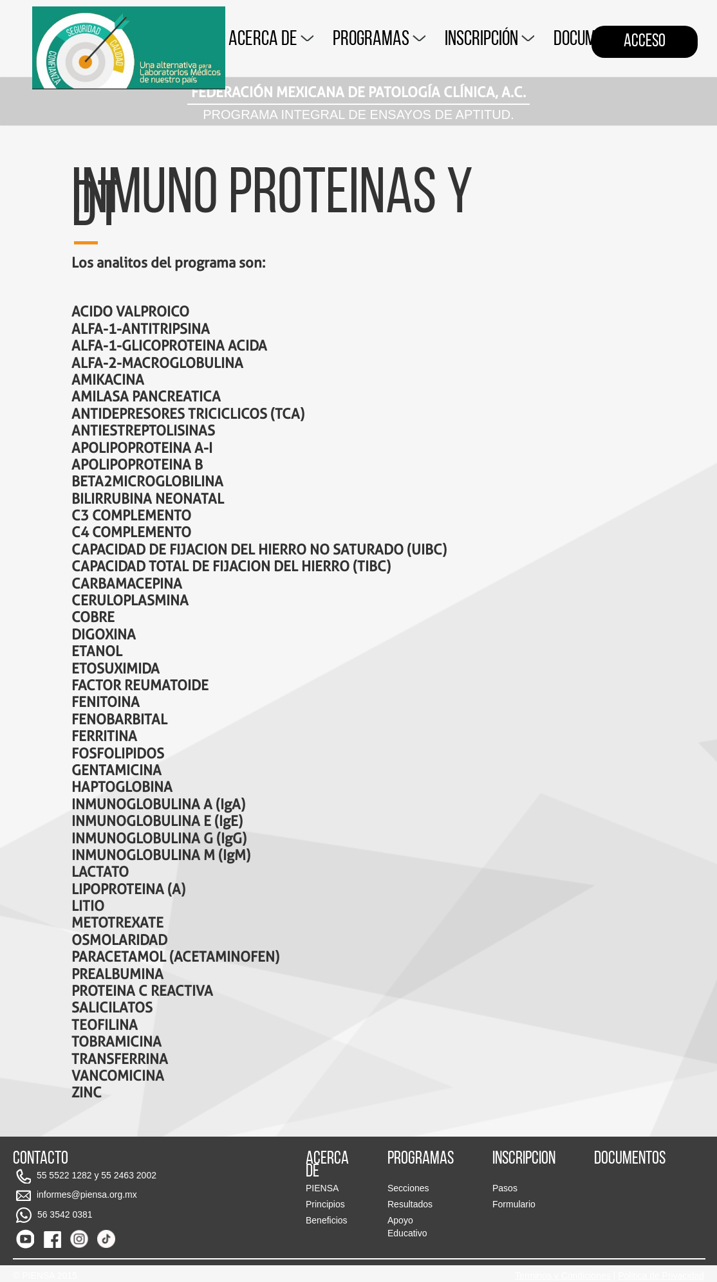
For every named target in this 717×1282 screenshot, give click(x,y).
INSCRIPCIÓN (489, 40)
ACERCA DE (270, 40)
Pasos (504, 1188)
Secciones (408, 1188)
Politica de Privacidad (661, 1275)
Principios (325, 1204)
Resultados (410, 1204)
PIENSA (322, 1188)
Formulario (513, 1204)
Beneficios (327, 1220)
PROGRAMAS (379, 40)
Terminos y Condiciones (563, 1275)
